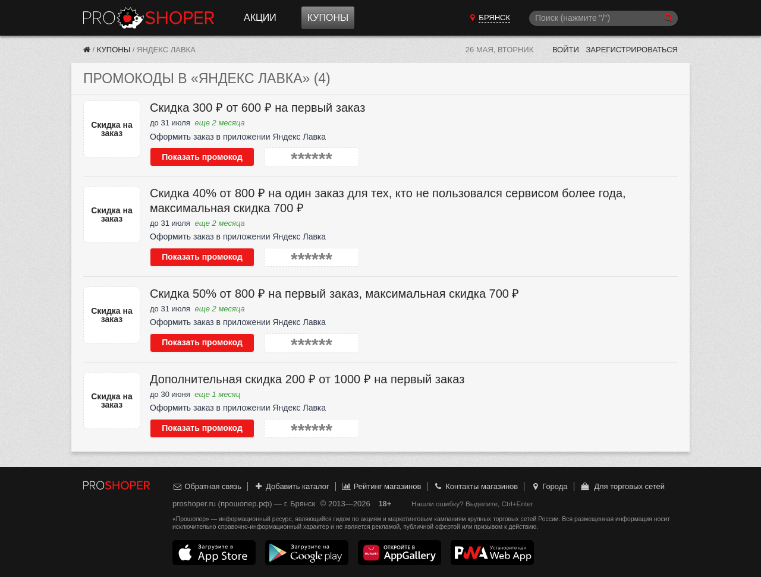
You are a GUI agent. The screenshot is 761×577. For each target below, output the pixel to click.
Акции (260, 17)
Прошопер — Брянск (148, 18)
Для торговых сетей (622, 486)
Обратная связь (206, 486)
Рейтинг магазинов (381, 486)
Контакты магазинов (475, 486)
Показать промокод (202, 157)
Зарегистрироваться (632, 49)
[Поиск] (603, 18)
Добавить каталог (291, 486)
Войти (565, 49)
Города (549, 486)
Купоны (327, 17)
